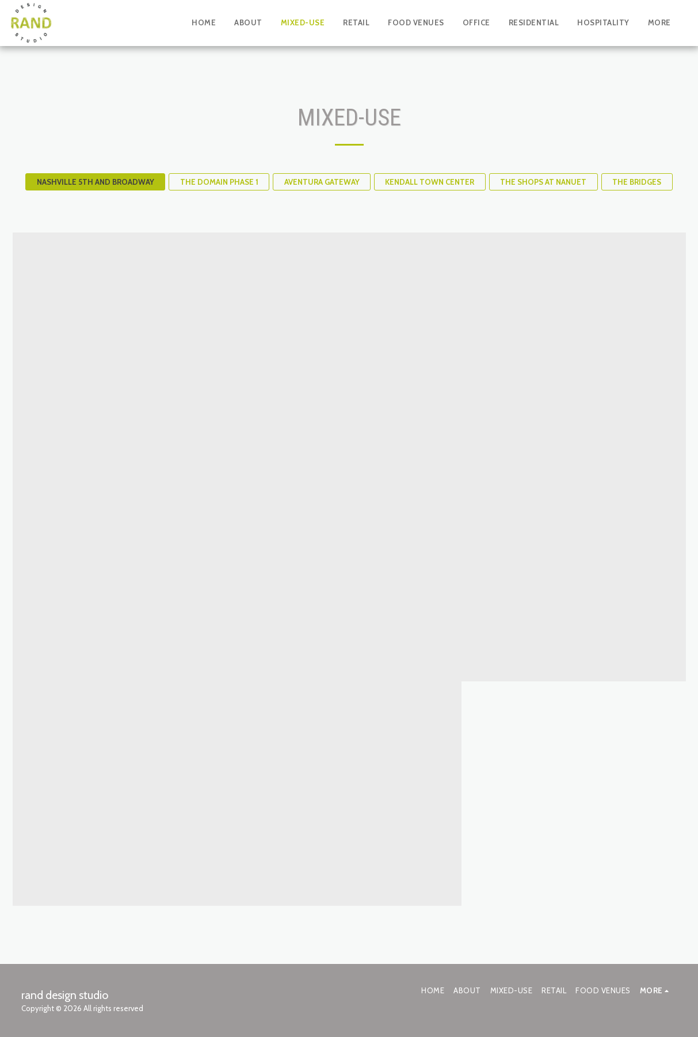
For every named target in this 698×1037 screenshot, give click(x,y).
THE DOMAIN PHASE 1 (219, 181)
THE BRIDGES (636, 181)
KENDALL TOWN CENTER (429, 181)
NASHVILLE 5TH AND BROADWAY (95, 181)
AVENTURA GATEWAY (322, 181)
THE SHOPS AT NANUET (543, 181)
